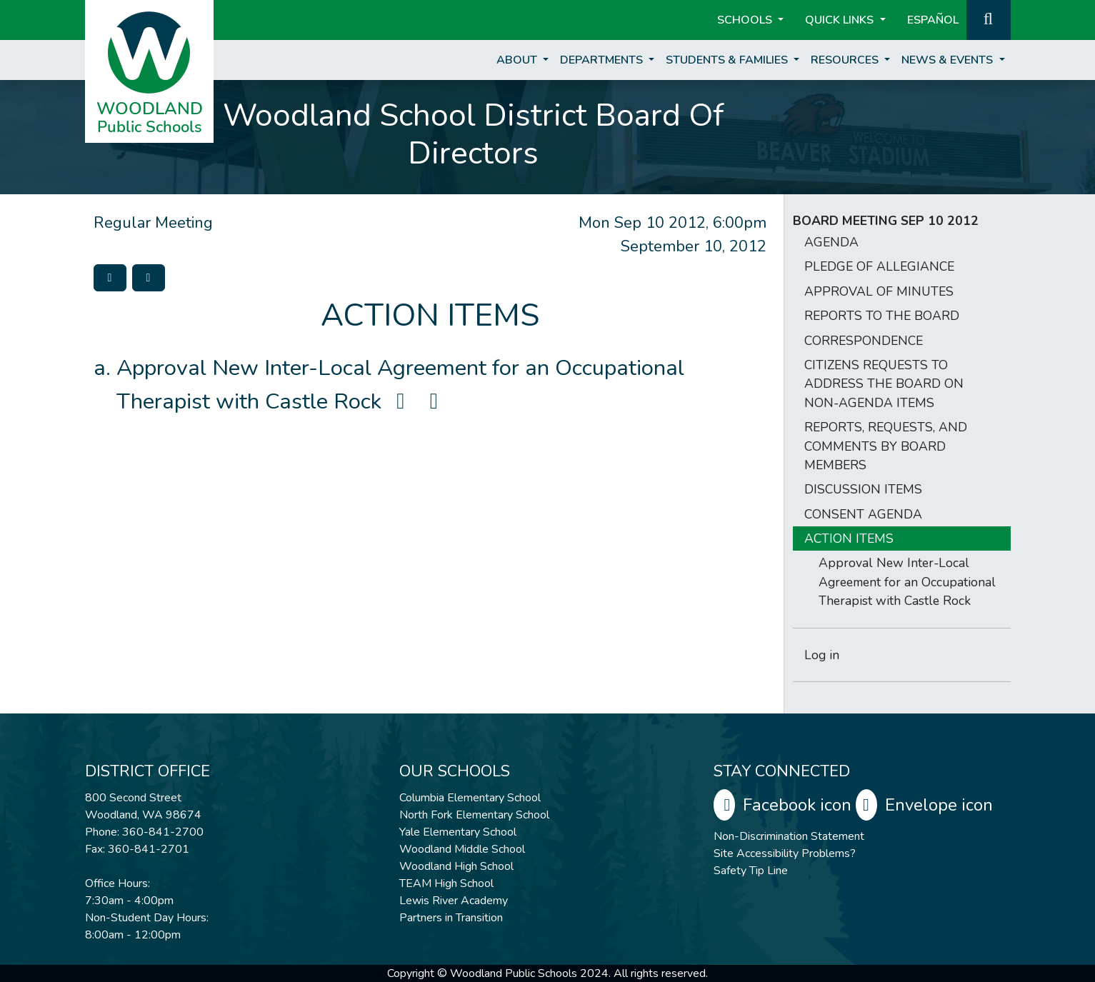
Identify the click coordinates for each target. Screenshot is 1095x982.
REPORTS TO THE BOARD (881, 315)
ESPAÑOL (933, 20)
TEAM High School (446, 883)
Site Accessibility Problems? (785, 853)
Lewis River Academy (453, 900)
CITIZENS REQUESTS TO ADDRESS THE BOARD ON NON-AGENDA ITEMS (884, 383)
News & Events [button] (948, 60)
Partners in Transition (451, 918)
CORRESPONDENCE (863, 340)
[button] (988, 18)
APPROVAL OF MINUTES (879, 291)
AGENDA (831, 242)
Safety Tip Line (751, 870)
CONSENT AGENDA (863, 514)
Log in (821, 654)
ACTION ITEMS (849, 538)
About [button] (518, 60)
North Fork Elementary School (474, 815)
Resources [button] (846, 60)
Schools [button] (746, 20)
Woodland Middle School (462, 849)
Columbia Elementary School (470, 798)
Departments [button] (603, 60)
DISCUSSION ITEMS (863, 489)
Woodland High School (456, 866)
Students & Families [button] (728, 60)
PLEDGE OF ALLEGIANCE (879, 266)
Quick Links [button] (840, 20)
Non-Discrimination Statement (789, 836)
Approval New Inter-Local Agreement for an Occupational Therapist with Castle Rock (907, 581)
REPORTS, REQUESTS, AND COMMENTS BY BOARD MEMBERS (885, 446)
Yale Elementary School (457, 832)
